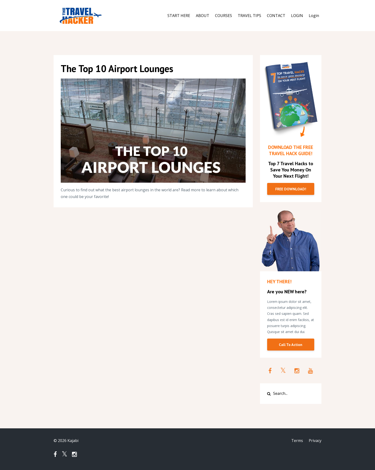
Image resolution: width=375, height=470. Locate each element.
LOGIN (297, 15)
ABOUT (202, 15)
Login (314, 15)
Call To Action (290, 344)
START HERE (178, 15)
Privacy (315, 440)
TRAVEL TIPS (249, 15)
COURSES (223, 15)
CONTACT (276, 15)
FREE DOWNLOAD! (290, 189)
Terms (297, 440)
